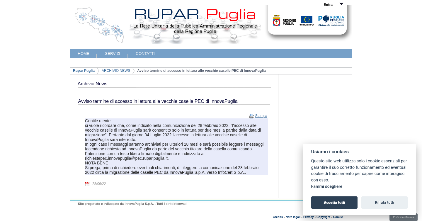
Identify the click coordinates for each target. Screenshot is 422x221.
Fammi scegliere (327, 186)
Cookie (338, 217)
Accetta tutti (334, 202)
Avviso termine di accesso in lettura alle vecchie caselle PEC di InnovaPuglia (201, 71)
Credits (278, 217)
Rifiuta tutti (384, 202)
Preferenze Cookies (403, 217)
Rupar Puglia (84, 71)
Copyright (323, 217)
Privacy (308, 217)
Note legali (293, 217)
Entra (328, 5)
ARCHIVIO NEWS (116, 71)
